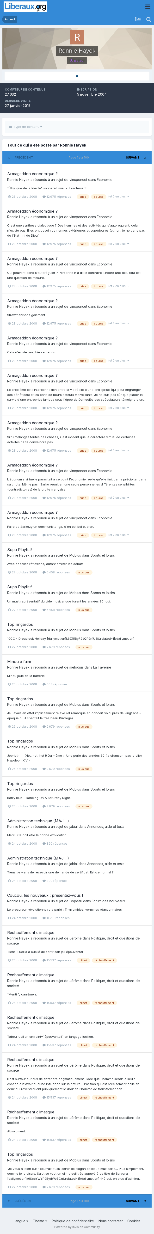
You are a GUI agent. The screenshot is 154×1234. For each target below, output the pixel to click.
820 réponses (55, 843)
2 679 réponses (56, 647)
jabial (73, 826)
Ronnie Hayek (18, 180)
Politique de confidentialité (73, 1221)
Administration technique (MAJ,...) (38, 820)
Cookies (134, 1221)
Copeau (75, 901)
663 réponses (55, 684)
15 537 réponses (57, 960)
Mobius (75, 555)
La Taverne (102, 667)
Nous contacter (111, 1221)
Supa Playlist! (19, 549)
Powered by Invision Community (77, 1227)
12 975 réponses (57, 196)
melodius (76, 667)
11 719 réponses (56, 918)
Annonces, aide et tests (105, 826)
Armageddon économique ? (32, 173)
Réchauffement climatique (30, 932)
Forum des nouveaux (108, 901)
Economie (104, 180)
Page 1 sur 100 (79, 157)
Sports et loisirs (103, 555)
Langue (21, 1221)
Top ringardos (20, 624)
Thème (40, 1221)
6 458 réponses (56, 572)
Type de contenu (25, 127)
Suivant (133, 157)
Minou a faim (19, 661)
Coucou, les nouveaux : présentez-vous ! (45, 895)
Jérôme (75, 938)
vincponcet (78, 180)
